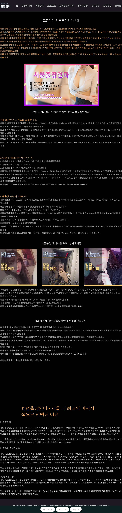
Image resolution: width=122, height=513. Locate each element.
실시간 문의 (62, 509)
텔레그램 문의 (47, 509)
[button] (82, 5)
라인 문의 (76, 509)
